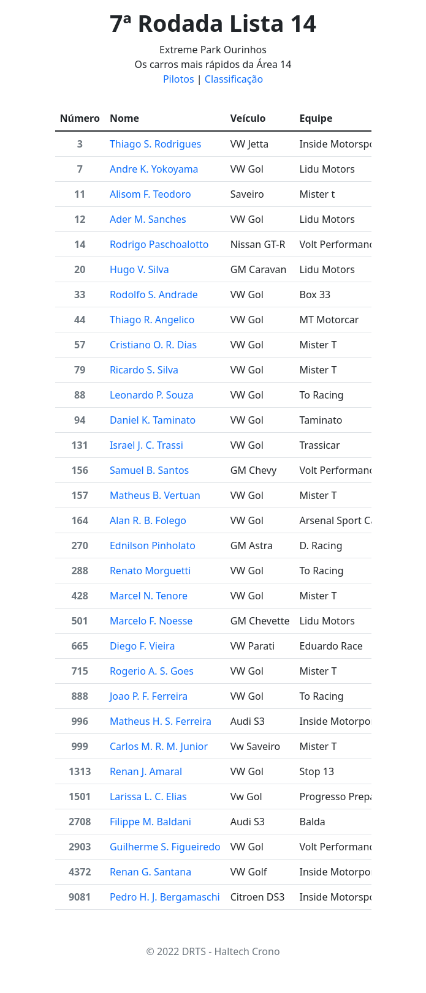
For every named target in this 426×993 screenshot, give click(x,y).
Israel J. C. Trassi (146, 445)
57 (79, 344)
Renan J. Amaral (146, 771)
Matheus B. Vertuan (155, 495)
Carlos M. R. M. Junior (159, 746)
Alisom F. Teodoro (150, 194)
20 (79, 269)
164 (79, 520)
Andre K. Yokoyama (154, 169)
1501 (80, 796)
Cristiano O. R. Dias (153, 344)
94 (79, 420)
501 (79, 621)
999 (79, 746)
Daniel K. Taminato (153, 420)
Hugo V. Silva (139, 269)
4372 (80, 872)
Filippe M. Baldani (150, 821)
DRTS (194, 951)
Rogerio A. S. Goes (152, 671)
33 (79, 294)
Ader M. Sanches (148, 219)
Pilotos (178, 79)
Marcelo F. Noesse (151, 621)
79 (79, 370)
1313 (80, 771)
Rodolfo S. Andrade (154, 294)
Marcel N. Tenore (149, 595)
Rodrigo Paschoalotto (159, 244)
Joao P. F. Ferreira (149, 696)
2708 (80, 821)
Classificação (234, 79)
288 (79, 570)
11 (79, 194)
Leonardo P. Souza (152, 395)
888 (79, 696)
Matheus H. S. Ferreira (160, 721)
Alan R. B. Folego (148, 520)
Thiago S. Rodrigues (155, 144)
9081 (80, 897)
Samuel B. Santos (149, 470)
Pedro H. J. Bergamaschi (165, 897)
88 (79, 395)
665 (79, 646)
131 (79, 445)
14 (79, 244)
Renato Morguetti (150, 570)
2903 (80, 846)
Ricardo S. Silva (144, 370)
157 (79, 495)
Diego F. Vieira (142, 646)
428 (79, 595)
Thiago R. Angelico (152, 319)
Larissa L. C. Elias (148, 796)
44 (79, 319)
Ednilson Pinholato (153, 545)
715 (79, 671)
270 (79, 545)
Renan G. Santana (150, 872)
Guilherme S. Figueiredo (165, 846)
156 (79, 470)
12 (79, 219)
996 (79, 721)
